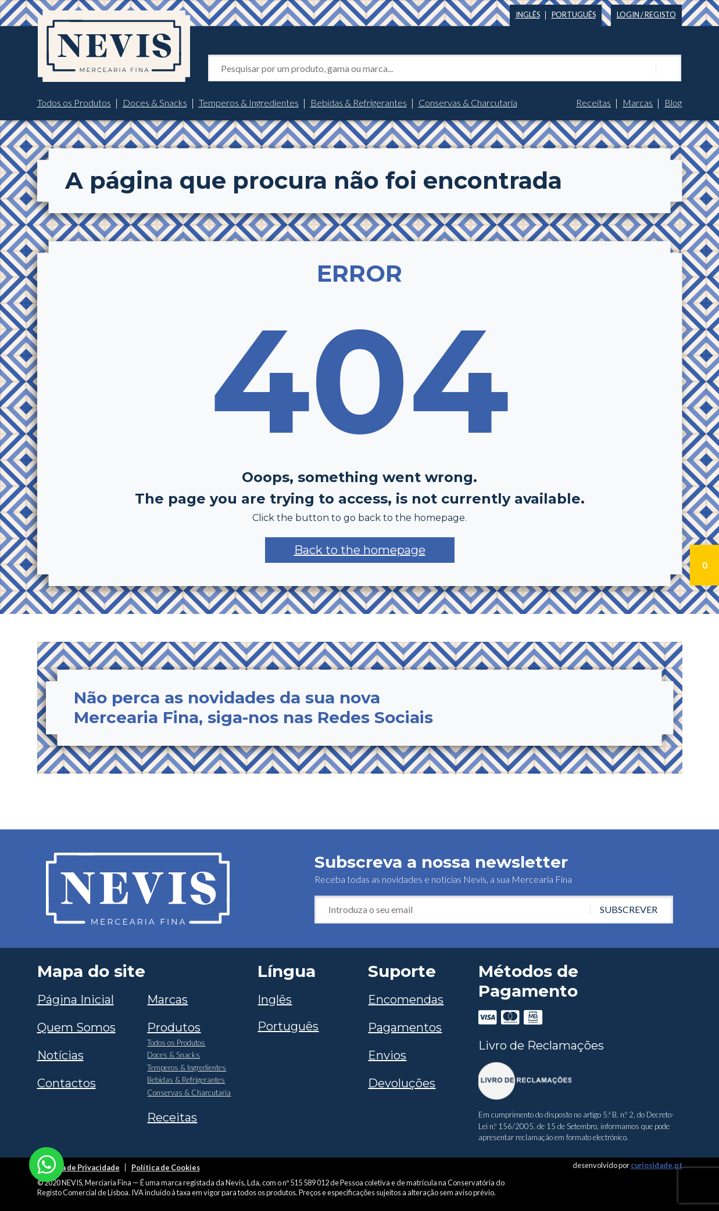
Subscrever (628, 909)
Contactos (66, 1083)
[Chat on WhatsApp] (46, 1163)
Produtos (174, 1027)
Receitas (593, 102)
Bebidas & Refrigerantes (358, 102)
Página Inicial (75, 1000)
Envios (387, 1055)
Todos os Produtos (74, 102)
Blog (673, 102)
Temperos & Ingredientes (249, 102)
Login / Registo (646, 14)
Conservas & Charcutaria (467, 102)
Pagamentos (405, 1027)
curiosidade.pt (656, 1165)
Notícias (60, 1055)
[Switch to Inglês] (528, 12)
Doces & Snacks (155, 102)
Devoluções (401, 1083)
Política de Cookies (165, 1167)
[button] (360, 550)
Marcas (638, 102)
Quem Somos (76, 1027)
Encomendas (405, 1000)
